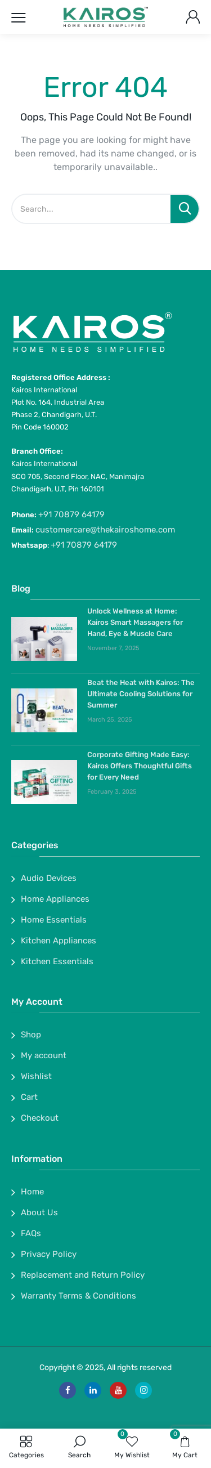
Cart (29, 1097)
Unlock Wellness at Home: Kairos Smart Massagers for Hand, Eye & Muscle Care (135, 622)
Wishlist (36, 1076)
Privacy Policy (49, 1254)
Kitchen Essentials (57, 961)
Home (32, 1192)
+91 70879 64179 (71, 514)
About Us (39, 1212)
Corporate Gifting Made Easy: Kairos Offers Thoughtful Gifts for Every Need (139, 765)
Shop (31, 1035)
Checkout (40, 1118)
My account (43, 1055)
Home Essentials (54, 920)
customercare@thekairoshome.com (105, 530)
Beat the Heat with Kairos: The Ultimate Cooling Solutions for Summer (141, 693)
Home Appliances (55, 899)
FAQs (31, 1233)
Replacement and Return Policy (83, 1275)
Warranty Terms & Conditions (78, 1296)
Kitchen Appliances (58, 941)
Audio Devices (49, 878)
